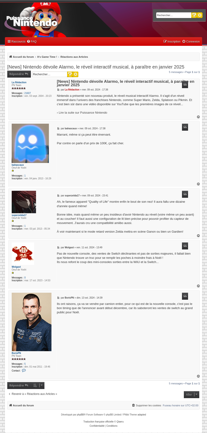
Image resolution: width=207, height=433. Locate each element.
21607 (27, 93)
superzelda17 (19, 215)
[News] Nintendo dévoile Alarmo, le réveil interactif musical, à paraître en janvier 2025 (95, 66)
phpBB (80, 414)
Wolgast (16, 267)
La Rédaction (19, 82)
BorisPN (16, 353)
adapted (142, 414)
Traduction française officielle (99, 421)
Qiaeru (119, 421)
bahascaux (18, 165)
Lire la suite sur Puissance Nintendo (83, 112)
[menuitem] (31, 42)
